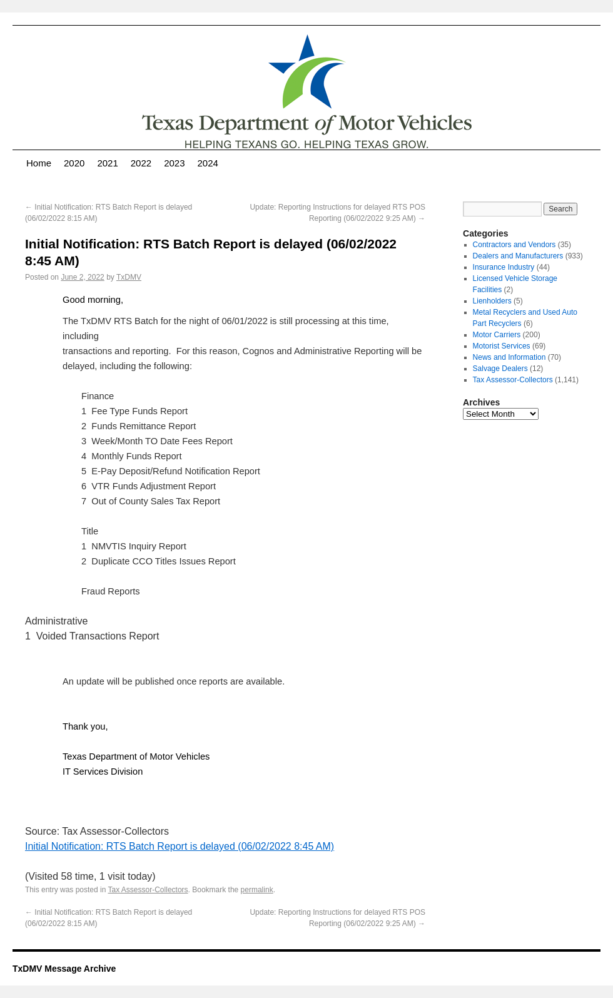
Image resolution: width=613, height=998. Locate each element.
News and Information (509, 357)
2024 (208, 163)
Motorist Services (501, 346)
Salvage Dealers (500, 368)
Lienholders (492, 301)
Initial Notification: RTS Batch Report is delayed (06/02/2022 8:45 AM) (179, 846)
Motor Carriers (497, 334)
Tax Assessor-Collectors (148, 889)
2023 (174, 163)
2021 (107, 163)
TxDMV (128, 277)
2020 (74, 163)
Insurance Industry (504, 267)
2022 (141, 163)
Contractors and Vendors (514, 244)
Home (38, 163)
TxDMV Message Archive (64, 969)
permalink (257, 889)
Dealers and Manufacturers (518, 256)
